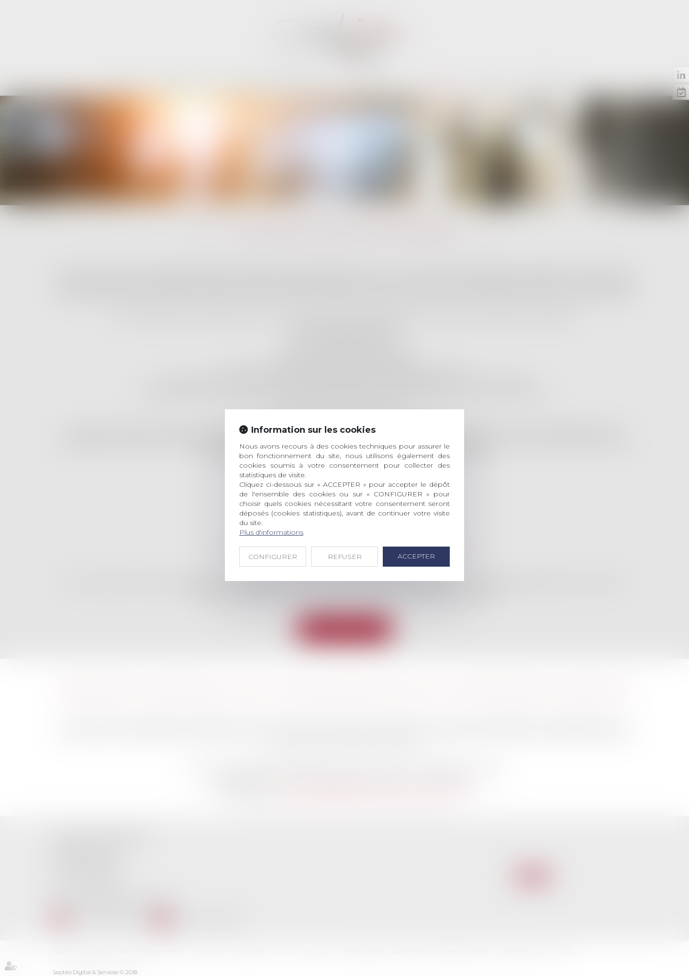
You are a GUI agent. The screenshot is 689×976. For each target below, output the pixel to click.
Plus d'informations (271, 532)
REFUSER (345, 556)
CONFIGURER (272, 556)
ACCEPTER (416, 556)
